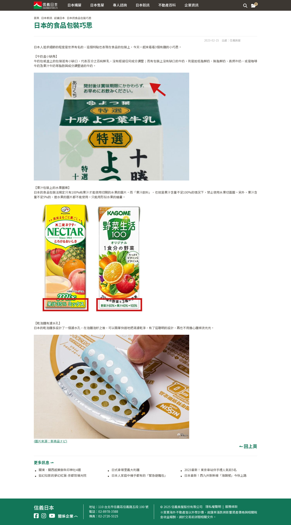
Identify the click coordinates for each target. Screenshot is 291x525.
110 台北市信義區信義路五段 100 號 (123, 506)
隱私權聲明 (213, 507)
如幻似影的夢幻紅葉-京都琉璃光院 (62, 475)
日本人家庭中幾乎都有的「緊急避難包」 (139, 475)
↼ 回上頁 (248, 446)
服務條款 (231, 507)
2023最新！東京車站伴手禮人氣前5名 (210, 470)
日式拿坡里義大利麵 (125, 470)
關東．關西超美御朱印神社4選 (60, 470)
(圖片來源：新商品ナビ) (50, 441)
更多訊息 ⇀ (44, 462)
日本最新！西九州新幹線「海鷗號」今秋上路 (215, 475)
